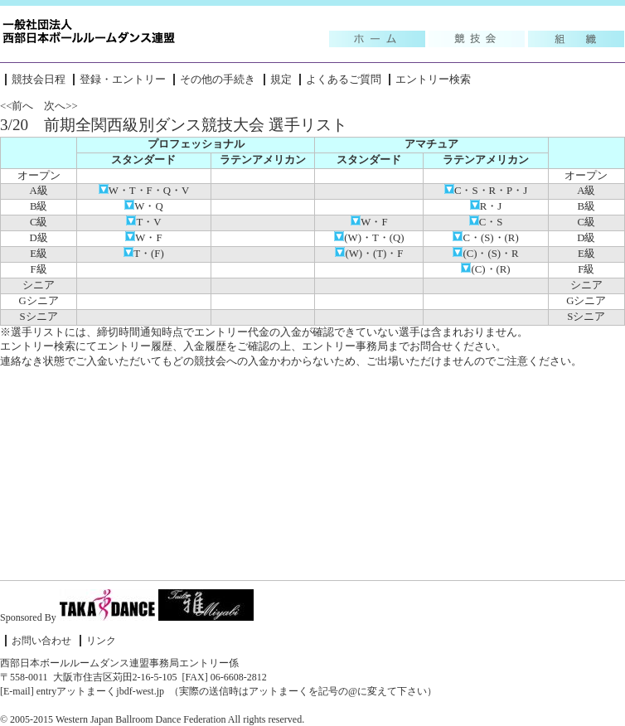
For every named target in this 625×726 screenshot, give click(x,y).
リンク (101, 640)
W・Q (143, 206)
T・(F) (143, 253)
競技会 (477, 39)
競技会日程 (38, 79)
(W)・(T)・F (369, 253)
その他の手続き (217, 79)
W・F (369, 222)
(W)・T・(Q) (369, 238)
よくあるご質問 (343, 79)
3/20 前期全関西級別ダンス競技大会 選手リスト (173, 124)
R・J (486, 206)
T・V (143, 222)
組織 (576, 39)
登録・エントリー (123, 79)
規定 (281, 79)
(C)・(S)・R (485, 253)
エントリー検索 (433, 79)
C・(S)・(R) (485, 238)
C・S (486, 222)
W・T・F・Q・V (144, 190)
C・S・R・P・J (485, 190)
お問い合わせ (41, 640)
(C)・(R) (485, 269)
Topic (377, 39)
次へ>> (60, 106)
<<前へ (16, 106)
